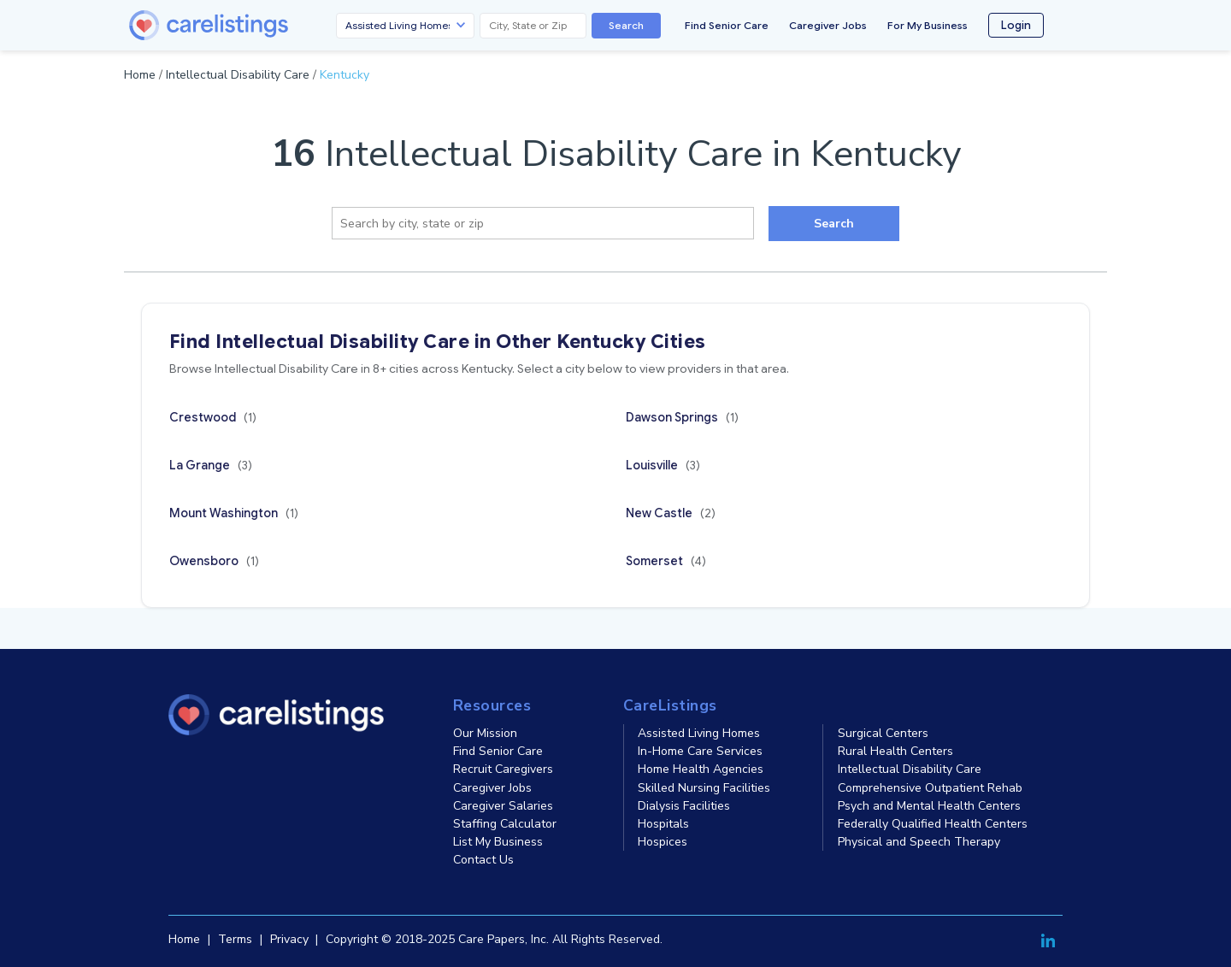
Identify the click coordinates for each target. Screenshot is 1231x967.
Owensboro (214, 561)
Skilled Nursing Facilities (704, 788)
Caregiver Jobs (828, 25)
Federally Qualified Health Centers (933, 824)
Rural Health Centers (895, 751)
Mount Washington (233, 513)
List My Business (498, 842)
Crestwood (212, 417)
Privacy (289, 939)
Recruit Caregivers (503, 769)
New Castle (671, 513)
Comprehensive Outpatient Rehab (930, 788)
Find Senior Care (727, 25)
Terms (235, 939)
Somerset (666, 561)
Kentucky (344, 75)
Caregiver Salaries (503, 806)
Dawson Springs (682, 417)
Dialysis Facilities (684, 806)
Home (140, 75)
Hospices (662, 842)
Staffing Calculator (505, 824)
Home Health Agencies (700, 769)
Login (1016, 25)
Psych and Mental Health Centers (929, 806)
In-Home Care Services (700, 751)
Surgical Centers (883, 733)
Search (626, 25)
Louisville (663, 465)
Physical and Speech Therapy (919, 842)
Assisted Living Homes (699, 733)
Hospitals (663, 824)
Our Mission (485, 733)
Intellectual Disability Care (237, 75)
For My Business (927, 25)
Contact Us (483, 860)
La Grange (210, 465)
